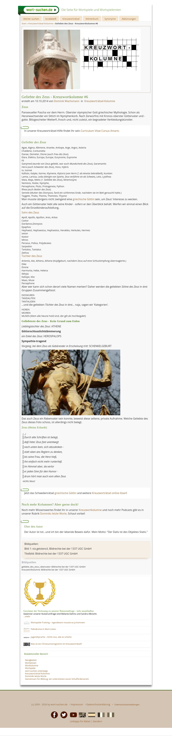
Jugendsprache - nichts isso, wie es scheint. (51, 637)
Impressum (77, 704)
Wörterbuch (92, 18)
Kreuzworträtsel (71, 18)
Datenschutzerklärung (98, 704)
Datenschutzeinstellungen (127, 704)
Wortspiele (30, 668)
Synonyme (110, 18)
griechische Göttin (83, 199)
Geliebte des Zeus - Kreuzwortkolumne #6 (55, 97)
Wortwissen (30, 663)
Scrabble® (50, 18)
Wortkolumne (31, 665)
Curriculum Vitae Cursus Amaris (100, 131)
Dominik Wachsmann (66, 101)
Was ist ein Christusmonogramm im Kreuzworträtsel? (56, 643)
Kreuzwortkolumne (90, 510)
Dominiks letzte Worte (53, 513)
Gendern (97, 721)
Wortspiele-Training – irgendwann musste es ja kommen (58, 622)
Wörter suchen (31, 18)
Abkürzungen (129, 18)
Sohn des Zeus (30, 212)
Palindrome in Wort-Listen (43, 629)
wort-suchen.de (59, 704)
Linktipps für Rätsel (80, 721)
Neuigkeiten (31, 660)
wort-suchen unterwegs (36, 671)
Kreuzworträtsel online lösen (109, 493)
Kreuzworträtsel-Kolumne (99, 101)
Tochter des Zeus (32, 256)
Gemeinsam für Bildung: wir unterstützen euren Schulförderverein (57, 679)
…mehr (26, 616)
